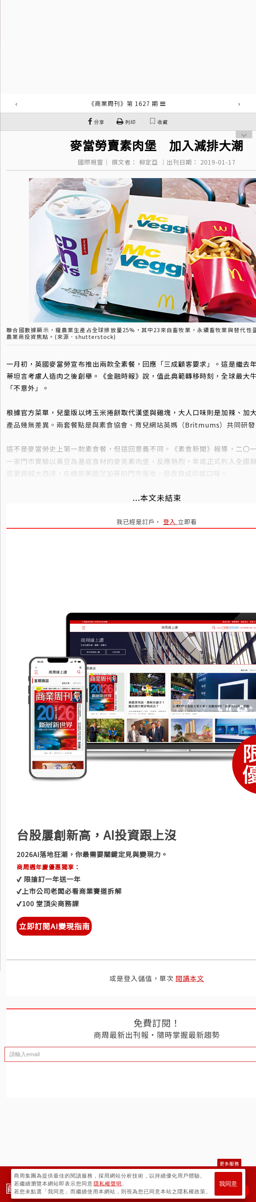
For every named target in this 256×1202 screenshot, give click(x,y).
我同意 (228, 1184)
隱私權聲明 (108, 1184)
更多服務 (229, 1163)
